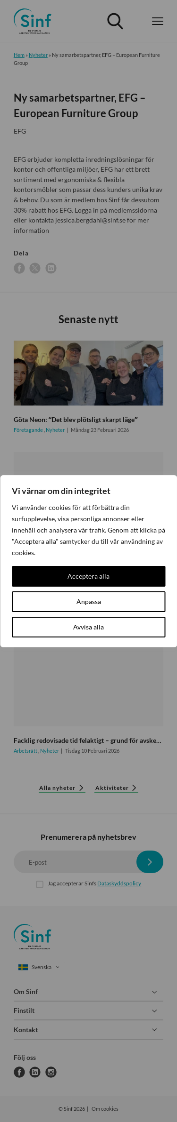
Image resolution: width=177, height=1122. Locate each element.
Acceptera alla (88, 576)
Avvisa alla (88, 627)
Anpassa (88, 601)
